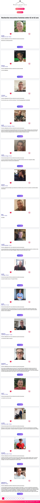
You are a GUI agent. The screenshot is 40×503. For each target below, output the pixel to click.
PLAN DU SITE (32, 501)
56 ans (6, 185)
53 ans (6, 96)
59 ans (10, 424)
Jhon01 (2, 154)
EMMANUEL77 (4, 482)
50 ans (6, 215)
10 (22, 498)
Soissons (3, 364)
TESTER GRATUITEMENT (20, 8)
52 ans (10, 36)
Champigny (3, 275)
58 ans (7, 275)
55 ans (6, 394)
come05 (2, 244)
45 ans (13, 126)
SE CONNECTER (20, 12)
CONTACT (37, 501)
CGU (28, 501)
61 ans (10, 245)
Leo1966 (3, 423)
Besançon (3, 483)
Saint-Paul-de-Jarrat (5, 453)
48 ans (7, 483)
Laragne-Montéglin (4, 245)
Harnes (2, 215)
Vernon (2, 96)
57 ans (11, 334)
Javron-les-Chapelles (5, 334)
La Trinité (3, 66)
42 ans (10, 155)
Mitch (2, 214)
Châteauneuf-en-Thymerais (6, 126)
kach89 (2, 274)
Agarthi (2, 303)
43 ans (10, 453)
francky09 (3, 452)
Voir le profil (20, 46)
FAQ (25, 501)
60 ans (6, 66)
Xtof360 (2, 35)
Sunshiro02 (3, 363)
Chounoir (3, 65)
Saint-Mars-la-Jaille (4, 424)
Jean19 (2, 393)
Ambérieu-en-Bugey (4, 155)
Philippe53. (3, 333)
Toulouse (3, 185)
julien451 (3, 184)
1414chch (3, 95)
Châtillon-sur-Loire (4, 36)
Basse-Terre (3, 304)
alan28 (2, 125)
